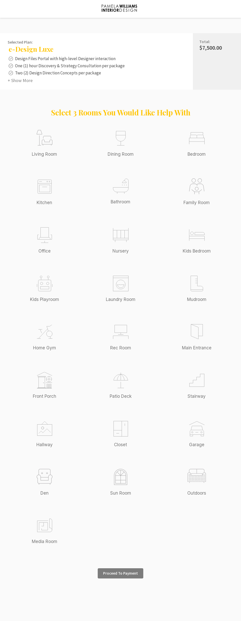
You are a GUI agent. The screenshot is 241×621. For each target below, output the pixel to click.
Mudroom (196, 299)
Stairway (197, 396)
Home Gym (44, 347)
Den (44, 493)
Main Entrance (196, 347)
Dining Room (121, 154)
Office (44, 251)
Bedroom (197, 154)
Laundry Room (120, 299)
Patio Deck (121, 396)
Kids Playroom (44, 299)
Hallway (44, 444)
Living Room (44, 154)
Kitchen (44, 202)
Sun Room (120, 493)
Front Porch (44, 396)
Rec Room (120, 347)
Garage (196, 444)
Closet (120, 444)
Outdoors (196, 493)
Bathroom (120, 201)
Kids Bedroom (197, 251)
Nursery (120, 251)
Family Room (196, 202)
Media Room (44, 541)
